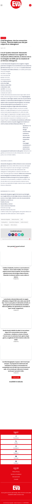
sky (1, 225)
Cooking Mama (4, 222)
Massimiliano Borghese (14, 222)
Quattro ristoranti (24, 222)
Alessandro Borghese (5, 219)
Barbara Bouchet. (15, 219)
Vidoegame (6, 225)
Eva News (3, 38)
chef (22, 219)
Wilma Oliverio (14, 225)
